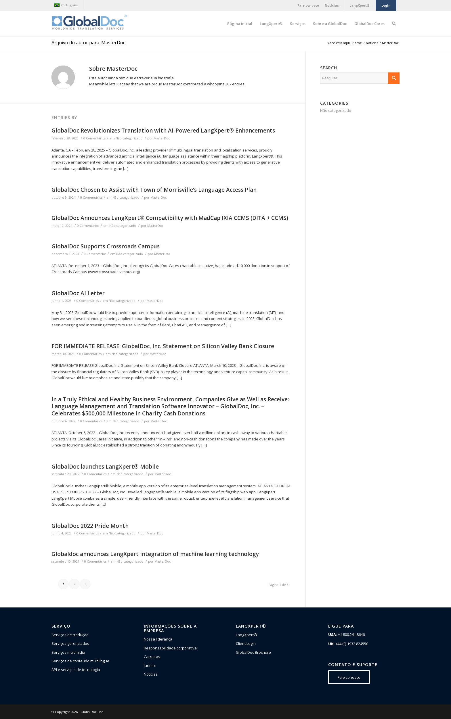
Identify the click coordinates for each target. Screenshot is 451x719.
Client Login (246, 643)
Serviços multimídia (68, 652)
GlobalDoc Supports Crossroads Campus (105, 246)
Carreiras (152, 656)
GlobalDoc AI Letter (78, 293)
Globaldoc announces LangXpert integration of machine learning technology (155, 554)
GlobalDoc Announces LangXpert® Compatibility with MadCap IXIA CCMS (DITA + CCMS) (169, 218)
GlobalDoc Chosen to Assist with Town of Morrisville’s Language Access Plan (154, 189)
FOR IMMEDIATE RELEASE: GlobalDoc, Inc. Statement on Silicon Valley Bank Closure (162, 346)
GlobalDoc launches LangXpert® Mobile (105, 466)
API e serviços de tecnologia (75, 669)
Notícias (151, 674)
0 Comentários (94, 138)
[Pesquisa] (394, 23)
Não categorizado (129, 138)
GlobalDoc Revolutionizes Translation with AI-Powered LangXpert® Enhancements (163, 130)
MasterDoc (162, 138)
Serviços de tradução (70, 634)
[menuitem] (67, 5)
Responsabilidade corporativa (170, 648)
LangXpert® (246, 634)
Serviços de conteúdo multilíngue (80, 661)
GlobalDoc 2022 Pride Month (90, 526)
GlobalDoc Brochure (253, 652)
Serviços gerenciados (70, 643)
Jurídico (150, 665)
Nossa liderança (158, 639)
